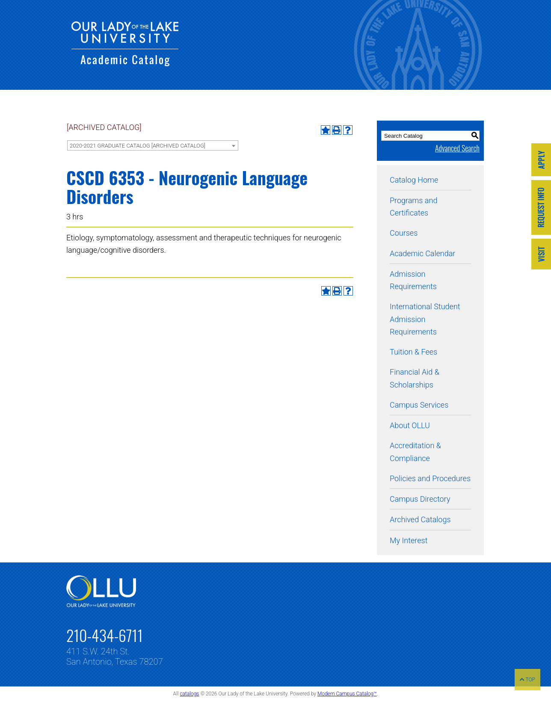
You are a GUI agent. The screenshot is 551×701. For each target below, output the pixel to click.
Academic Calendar (422, 253)
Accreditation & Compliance (415, 451)
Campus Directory (420, 498)
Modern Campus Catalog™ (347, 694)
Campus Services (419, 404)
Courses (404, 232)
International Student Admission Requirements (425, 319)
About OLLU (410, 425)
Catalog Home (414, 179)
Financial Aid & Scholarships (414, 378)
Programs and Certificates (413, 206)
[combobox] (152, 145)
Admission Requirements (413, 280)
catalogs (189, 694)
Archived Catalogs (420, 519)
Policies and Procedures (430, 478)
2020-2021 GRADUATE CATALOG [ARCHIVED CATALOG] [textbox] (137, 145)
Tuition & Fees (413, 351)
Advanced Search (457, 148)
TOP (527, 679)
